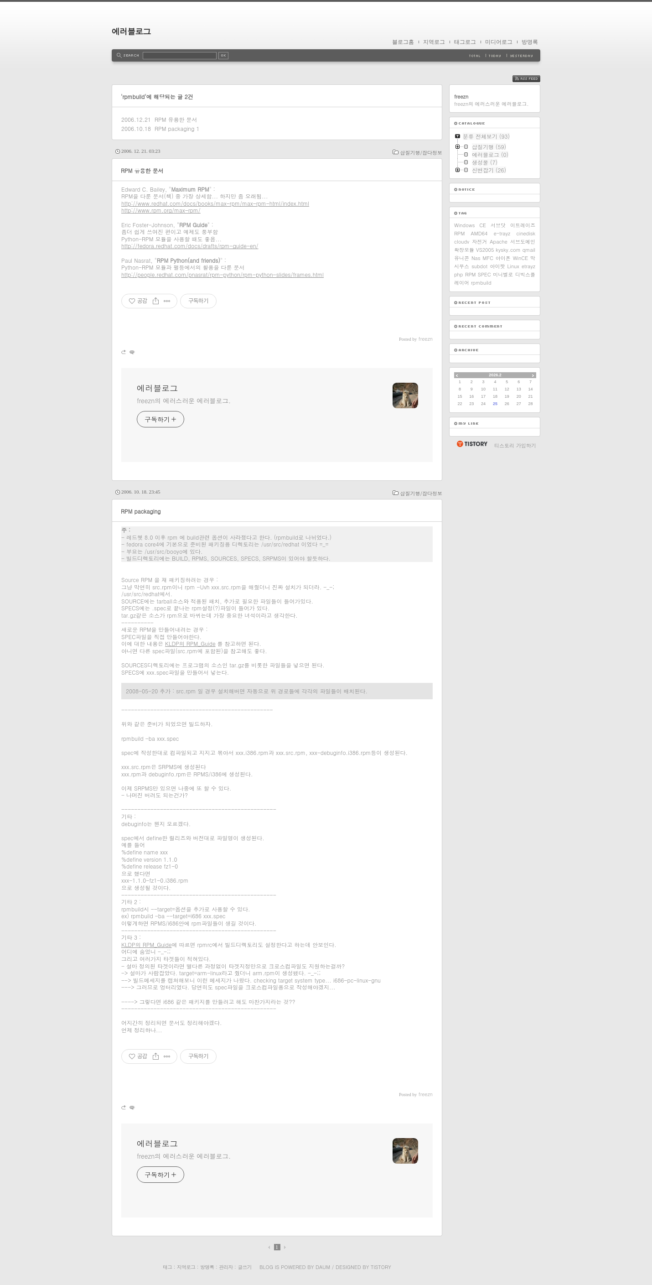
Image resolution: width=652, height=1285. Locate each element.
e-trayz (502, 233)
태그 (167, 1267)
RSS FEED (533, 78)
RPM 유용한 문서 (176, 119)
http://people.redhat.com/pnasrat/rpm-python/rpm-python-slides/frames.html (222, 274)
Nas (476, 258)
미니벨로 (503, 274)
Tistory (381, 1267)
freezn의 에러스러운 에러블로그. (184, 400)
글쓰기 (244, 1267)
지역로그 (434, 42)
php (458, 274)
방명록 (530, 42)
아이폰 (503, 258)
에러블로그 (131, 31)
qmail (529, 249)
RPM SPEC (478, 274)
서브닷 (498, 225)
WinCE (520, 258)
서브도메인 (522, 241)
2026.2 (495, 375)
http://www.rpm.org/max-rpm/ (161, 210)
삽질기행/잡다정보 (421, 152)
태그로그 (465, 42)
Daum (323, 1267)
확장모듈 (464, 249)
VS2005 (485, 249)
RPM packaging (174, 128)
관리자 (226, 1267)
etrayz (528, 266)
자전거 (479, 241)
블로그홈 (403, 42)
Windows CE (470, 225)
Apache (498, 241)
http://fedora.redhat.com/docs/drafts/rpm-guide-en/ (190, 246)
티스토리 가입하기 (515, 445)
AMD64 (479, 233)
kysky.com (508, 249)
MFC (488, 258)
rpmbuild (481, 282)
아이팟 (497, 266)
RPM (459, 233)
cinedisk (526, 233)
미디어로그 (498, 42)
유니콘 (461, 258)
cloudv (461, 241)
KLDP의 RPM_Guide (190, 643)
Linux (513, 266)
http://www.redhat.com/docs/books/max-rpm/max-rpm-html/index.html (215, 203)
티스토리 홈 (472, 444)
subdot (479, 266)
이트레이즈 (522, 225)
